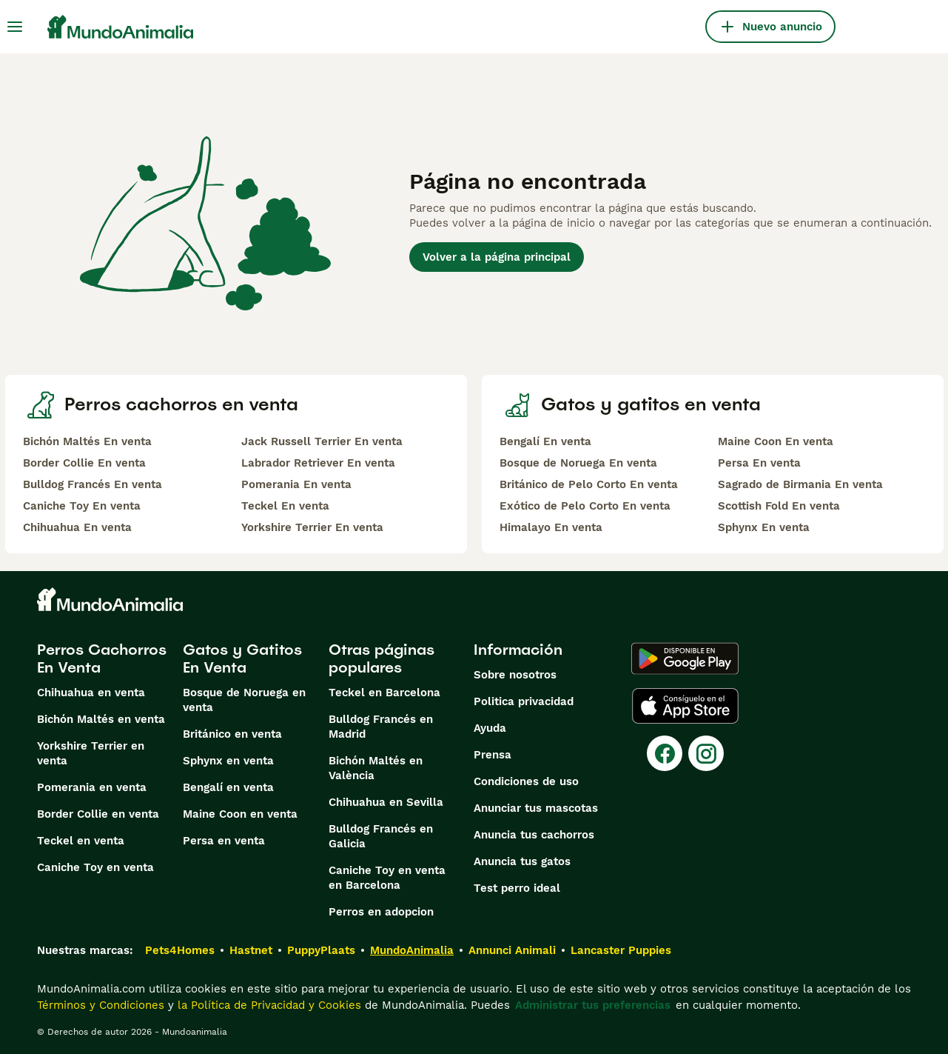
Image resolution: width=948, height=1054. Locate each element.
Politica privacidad (524, 701)
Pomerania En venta (296, 484)
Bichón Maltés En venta (87, 441)
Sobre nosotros (515, 674)
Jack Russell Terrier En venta (322, 441)
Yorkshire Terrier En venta (312, 527)
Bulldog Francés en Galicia (381, 836)
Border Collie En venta (84, 463)
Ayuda (490, 728)
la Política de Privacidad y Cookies (267, 1005)
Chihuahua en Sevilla (386, 802)
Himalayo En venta (551, 527)
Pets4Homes (180, 950)
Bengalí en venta (228, 787)
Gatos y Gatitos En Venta (242, 658)
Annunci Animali (512, 950)
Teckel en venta (80, 840)
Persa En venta (759, 463)
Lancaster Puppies (621, 950)
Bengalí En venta (545, 441)
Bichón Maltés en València (376, 768)
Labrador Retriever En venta (318, 463)
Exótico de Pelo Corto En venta (585, 506)
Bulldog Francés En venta (92, 484)
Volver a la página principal (497, 257)
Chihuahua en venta (91, 692)
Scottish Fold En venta (779, 506)
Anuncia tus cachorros (534, 834)
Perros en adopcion (381, 911)
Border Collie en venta (98, 814)
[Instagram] (706, 753)
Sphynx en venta (228, 760)
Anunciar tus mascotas (536, 808)
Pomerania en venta (92, 787)
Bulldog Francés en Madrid (381, 727)
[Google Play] (685, 658)
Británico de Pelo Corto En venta (589, 484)
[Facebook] (664, 753)
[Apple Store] (685, 706)
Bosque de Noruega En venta (578, 463)
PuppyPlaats (321, 950)
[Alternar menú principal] (15, 26)
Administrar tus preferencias (592, 1005)
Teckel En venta (285, 506)
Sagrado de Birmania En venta (800, 484)
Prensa (492, 754)
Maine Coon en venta (240, 814)
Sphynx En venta (764, 527)
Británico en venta (232, 734)
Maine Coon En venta (775, 441)
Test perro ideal (517, 888)
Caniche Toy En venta (82, 506)
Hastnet (250, 950)
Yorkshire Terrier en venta (90, 753)
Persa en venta (224, 840)
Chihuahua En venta (77, 527)
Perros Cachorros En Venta (102, 658)
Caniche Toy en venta (95, 867)
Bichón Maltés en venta (101, 719)
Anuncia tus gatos (522, 861)
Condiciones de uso (526, 781)
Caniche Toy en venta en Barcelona (387, 878)
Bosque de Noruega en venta (244, 700)
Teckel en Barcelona (384, 692)
